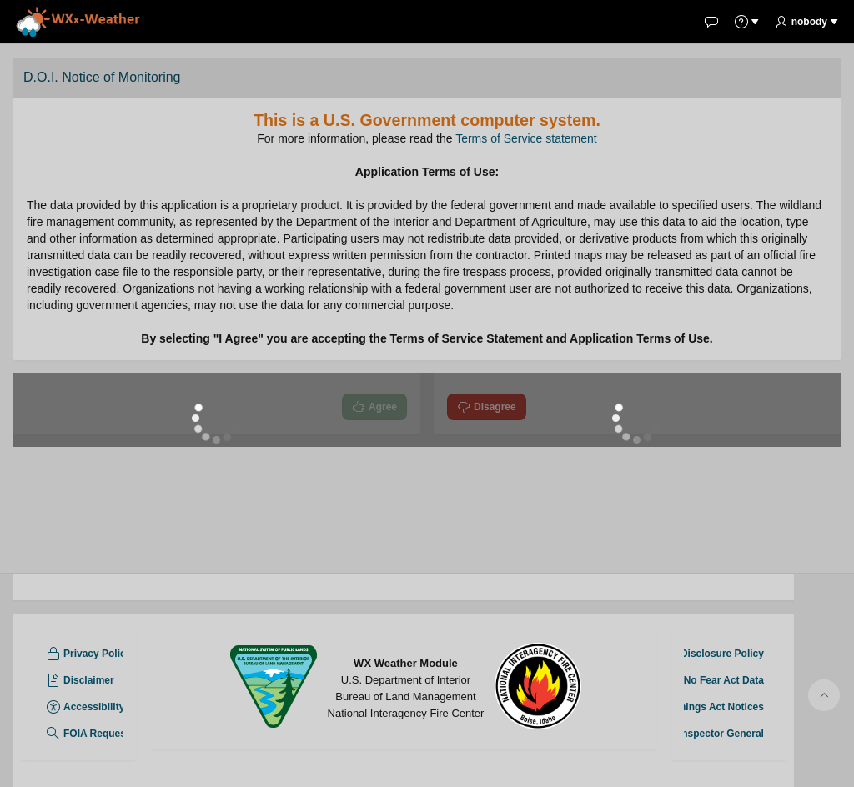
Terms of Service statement (526, 138)
